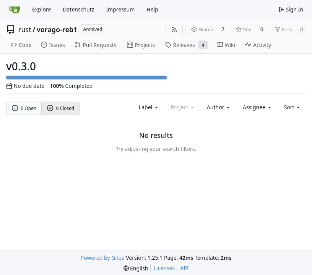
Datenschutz (78, 9)
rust (24, 29)
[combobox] (149, 107)
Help (152, 9)
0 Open (24, 108)
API (184, 268)
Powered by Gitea (103, 257)
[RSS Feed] (174, 29)
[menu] (292, 107)
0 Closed (61, 108)
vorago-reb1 (57, 29)
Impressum (120, 9)
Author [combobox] (219, 107)
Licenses (164, 268)
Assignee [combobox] (257, 107)
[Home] (14, 9)
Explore (41, 9)
